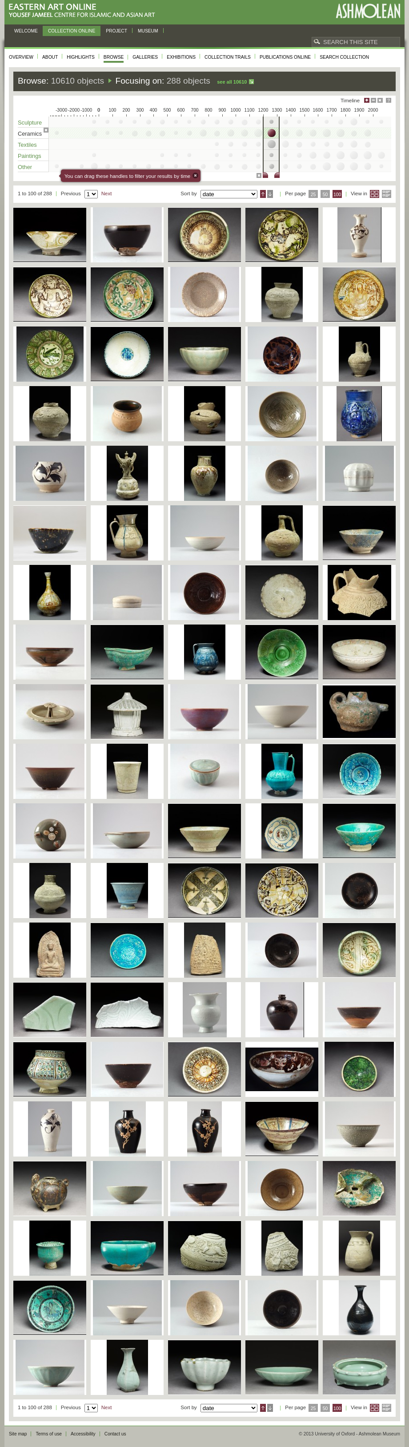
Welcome (26, 30)
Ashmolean (368, 11)
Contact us (115, 1433)
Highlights (81, 57)
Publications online (285, 57)
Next (106, 193)
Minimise (373, 100)
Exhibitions (181, 57)
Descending (270, 194)
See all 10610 (232, 82)
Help (388, 100)
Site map (18, 1433)
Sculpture (30, 122)
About (50, 57)
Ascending (263, 194)
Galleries (145, 57)
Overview (21, 57)
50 (325, 194)
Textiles (27, 144)
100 (337, 194)
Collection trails (227, 57)
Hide (380, 100)
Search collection (344, 57)
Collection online (71, 30)
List (386, 194)
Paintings (29, 156)
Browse (114, 57)
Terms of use (49, 1433)
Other (25, 167)
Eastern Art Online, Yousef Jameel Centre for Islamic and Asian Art (84, 11)
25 (313, 194)
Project (116, 30)
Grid (374, 194)
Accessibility (83, 1433)
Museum (148, 30)
